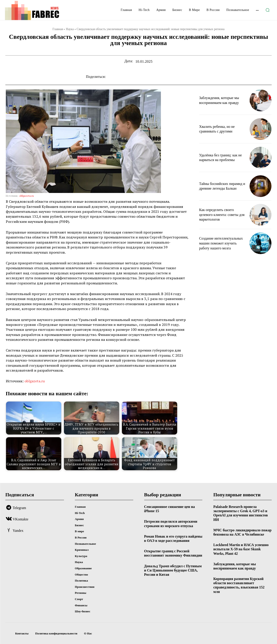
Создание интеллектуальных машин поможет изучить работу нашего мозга (221, 243)
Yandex (18, 530)
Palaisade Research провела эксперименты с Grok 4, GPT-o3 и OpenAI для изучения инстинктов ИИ (240, 513)
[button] (267, 10)
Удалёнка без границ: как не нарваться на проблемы (221, 157)
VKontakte (20, 519)
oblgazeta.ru (26, 195)
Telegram (19, 508)
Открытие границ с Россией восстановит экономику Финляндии (173, 553)
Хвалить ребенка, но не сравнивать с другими (219, 129)
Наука (70, 29)
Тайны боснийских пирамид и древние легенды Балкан (215, 186)
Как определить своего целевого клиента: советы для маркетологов (221, 214)
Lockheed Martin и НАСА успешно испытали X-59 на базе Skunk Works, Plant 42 (241, 549)
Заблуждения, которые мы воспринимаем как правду (221, 100)
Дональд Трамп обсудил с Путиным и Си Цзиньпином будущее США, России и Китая (173, 570)
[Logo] (34, 10)
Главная (57, 29)
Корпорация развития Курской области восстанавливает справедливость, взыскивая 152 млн (238, 585)
